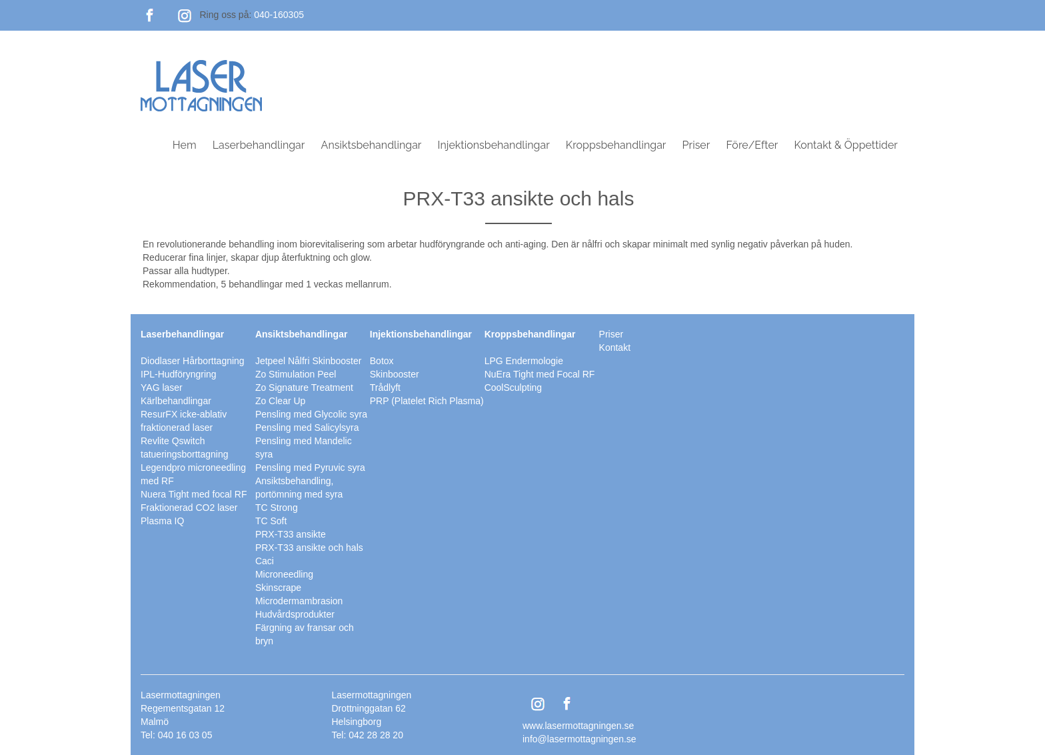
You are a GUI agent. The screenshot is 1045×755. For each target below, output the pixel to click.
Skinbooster (394, 374)
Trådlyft (385, 387)
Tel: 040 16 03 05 (176, 735)
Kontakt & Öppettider (846, 145)
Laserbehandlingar (259, 145)
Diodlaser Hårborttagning (193, 360)
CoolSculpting (513, 387)
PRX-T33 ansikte (290, 534)
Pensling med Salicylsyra (307, 427)
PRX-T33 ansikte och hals (309, 547)
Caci (264, 561)
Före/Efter (752, 145)
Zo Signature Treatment (304, 387)
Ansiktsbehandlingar (371, 145)
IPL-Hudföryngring (179, 374)
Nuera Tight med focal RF (194, 494)
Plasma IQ (162, 521)
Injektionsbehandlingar (494, 145)
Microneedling (284, 574)
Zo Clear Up (280, 401)
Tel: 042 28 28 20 (367, 735)
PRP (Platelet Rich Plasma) (427, 401)
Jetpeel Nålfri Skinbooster (308, 360)
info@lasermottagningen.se (579, 739)
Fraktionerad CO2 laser (189, 507)
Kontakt (614, 347)
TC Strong (276, 507)
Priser (696, 145)
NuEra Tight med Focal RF (540, 374)
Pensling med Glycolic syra (311, 414)
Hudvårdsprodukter (295, 614)
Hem (185, 145)
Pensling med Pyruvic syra (310, 467)
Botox (382, 360)
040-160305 (279, 14)
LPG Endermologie (524, 360)
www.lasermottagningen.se (578, 725)
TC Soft (271, 521)
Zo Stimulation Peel (295, 374)
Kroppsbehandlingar (616, 145)
